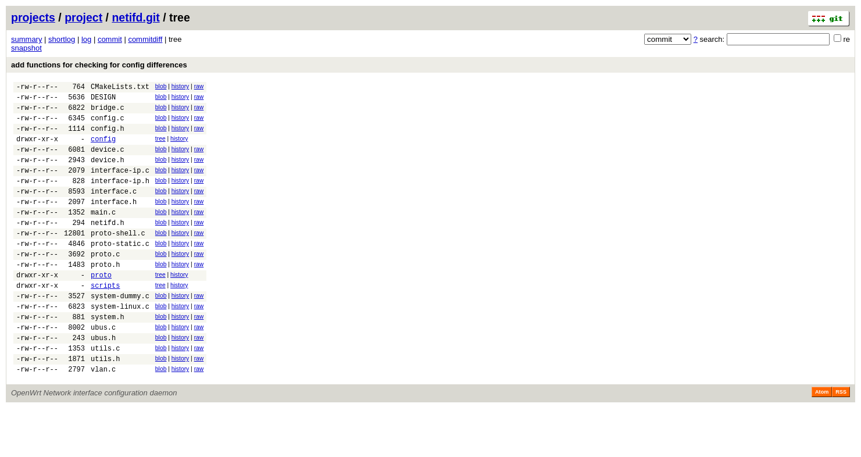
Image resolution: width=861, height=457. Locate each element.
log (86, 39)
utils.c (105, 393)
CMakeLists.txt (120, 88)
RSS (840, 441)
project (83, 17)
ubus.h (103, 381)
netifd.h (107, 247)
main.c (103, 235)
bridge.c (107, 112)
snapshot (26, 48)
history (180, 86)
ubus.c (103, 369)
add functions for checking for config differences (99, 64)
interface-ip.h (120, 198)
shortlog (61, 39)
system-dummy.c (120, 332)
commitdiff (145, 39)
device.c (107, 161)
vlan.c (103, 418)
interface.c (114, 210)
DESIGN (103, 100)
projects (33, 17)
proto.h (105, 296)
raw (199, 86)
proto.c (105, 283)
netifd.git (135, 17)
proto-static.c (120, 271)
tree (160, 147)
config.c (107, 125)
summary (26, 39)
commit (110, 39)
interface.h (114, 222)
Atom (821, 441)
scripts (105, 320)
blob (161, 86)
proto (101, 308)
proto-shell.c (118, 259)
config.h (107, 137)
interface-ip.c (120, 186)
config (103, 149)
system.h (107, 357)
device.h (107, 173)
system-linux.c (120, 344)
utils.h (105, 405)
